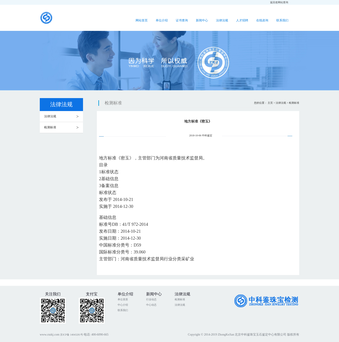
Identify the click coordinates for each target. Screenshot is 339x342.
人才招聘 (242, 20)
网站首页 (142, 20)
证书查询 (182, 20)
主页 (270, 102)
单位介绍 (162, 20)
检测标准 (63, 127)
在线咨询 (262, 20)
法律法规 (222, 20)
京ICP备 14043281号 (72, 334)
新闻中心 (202, 20)
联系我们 (282, 20)
